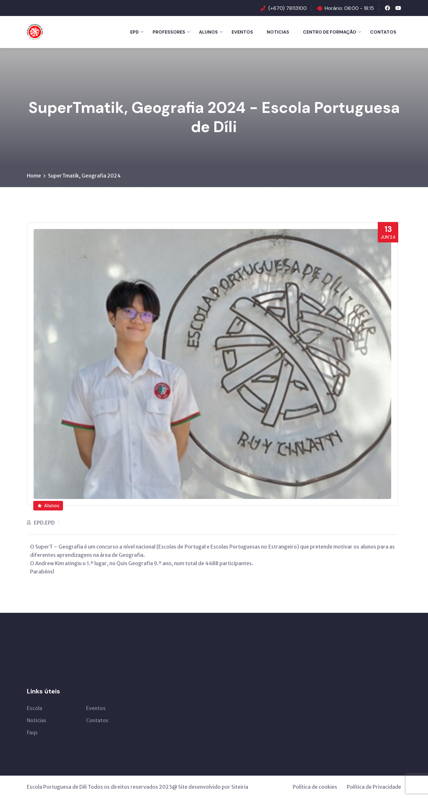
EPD (134, 32)
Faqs (32, 732)
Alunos (208, 32)
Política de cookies (315, 787)
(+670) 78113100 (287, 8)
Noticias (278, 32)
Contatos (383, 32)
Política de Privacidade (374, 787)
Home (34, 175)
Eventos (242, 32)
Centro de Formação (329, 32)
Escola (34, 708)
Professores (169, 32)
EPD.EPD (44, 522)
